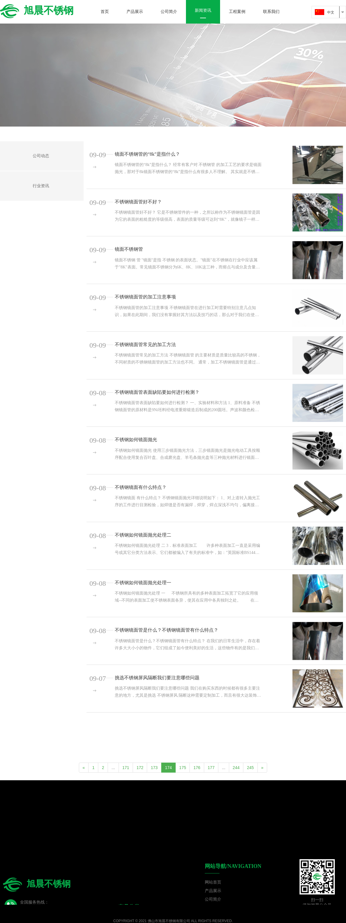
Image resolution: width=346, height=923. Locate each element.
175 (182, 767)
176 (196, 767)
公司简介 (213, 896)
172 (140, 767)
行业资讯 (41, 186)
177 (211, 767)
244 (236, 767)
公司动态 (41, 156)
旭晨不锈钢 (37, 10)
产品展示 (213, 888)
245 (250, 767)
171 (125, 767)
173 (154, 767)
